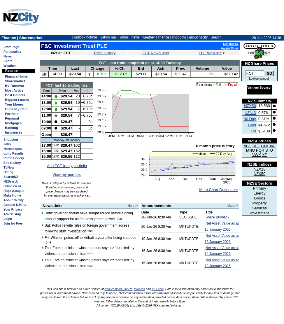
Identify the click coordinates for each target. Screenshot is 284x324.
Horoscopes (12, 148)
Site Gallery (12, 162)
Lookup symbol (259, 78)
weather (149, 37)
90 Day (250, 119)
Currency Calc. (16, 109)
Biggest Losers (17, 99)
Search (216, 37)
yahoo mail (109, 37)
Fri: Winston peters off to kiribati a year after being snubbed (90, 238)
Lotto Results (13, 153)
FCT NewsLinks (156, 53)
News (7, 56)
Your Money (14, 104)
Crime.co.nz (12, 186)
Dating (8, 172)
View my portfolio (66, 174)
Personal (12, 118)
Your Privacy (12, 209)
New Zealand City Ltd (118, 289)
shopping (179, 37)
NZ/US (250, 113)
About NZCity (13, 200)
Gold (252, 125)
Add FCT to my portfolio (67, 166)
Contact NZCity (14, 204)
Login (7, 218)
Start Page (11, 47)
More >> (132, 205)
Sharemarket (15, 81)
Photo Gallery (13, 158)
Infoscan (139, 289)
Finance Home (16, 76)
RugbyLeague (13, 190)
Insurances (13, 132)
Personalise (12, 51)
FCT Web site (210, 53)
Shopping (10, 139)
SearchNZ (10, 176)
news (136, 37)
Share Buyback (217, 217)
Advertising (12, 214)
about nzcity (198, 37)
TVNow (8, 167)
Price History (104, 53)
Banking (11, 127)
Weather (9, 65)
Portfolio (12, 113)
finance (163, 37)
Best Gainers (15, 95)
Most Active (14, 90)
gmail (124, 37)
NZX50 (250, 106)
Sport (7, 61)
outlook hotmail (86, 37)
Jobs (7, 144)
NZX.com (158, 289)
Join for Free (12, 223)
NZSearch (10, 181)
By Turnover (14, 85)
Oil (253, 131)
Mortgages (13, 123)
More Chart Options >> (218, 190)
